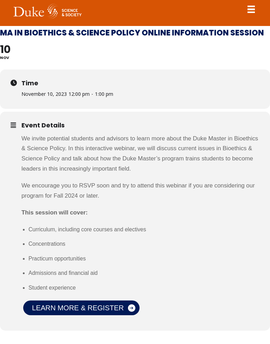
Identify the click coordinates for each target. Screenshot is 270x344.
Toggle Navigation (251, 9)
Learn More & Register (78, 308)
